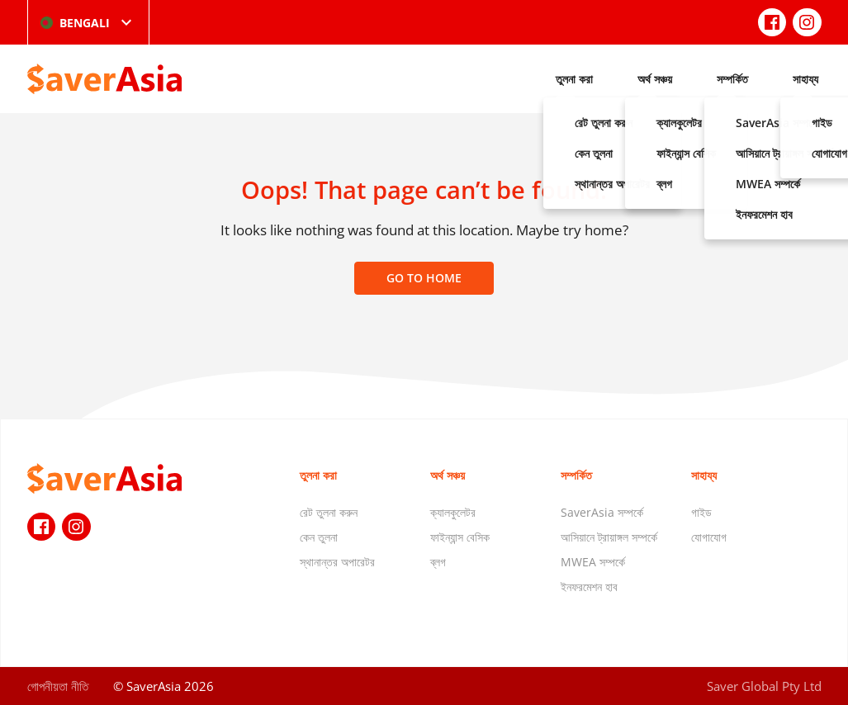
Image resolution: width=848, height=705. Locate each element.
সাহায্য (805, 79)
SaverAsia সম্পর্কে (602, 512)
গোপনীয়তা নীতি (57, 686)
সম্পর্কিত (732, 79)
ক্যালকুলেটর (453, 512)
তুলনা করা (574, 79)
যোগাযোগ (709, 537)
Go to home (424, 278)
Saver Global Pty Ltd (764, 686)
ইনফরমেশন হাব (589, 586)
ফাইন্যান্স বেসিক (460, 537)
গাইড (701, 512)
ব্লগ (438, 562)
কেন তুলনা (319, 537)
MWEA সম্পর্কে (593, 562)
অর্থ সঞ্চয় (654, 79)
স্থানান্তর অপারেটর (337, 562)
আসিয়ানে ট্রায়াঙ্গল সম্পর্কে (609, 537)
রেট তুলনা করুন (329, 512)
